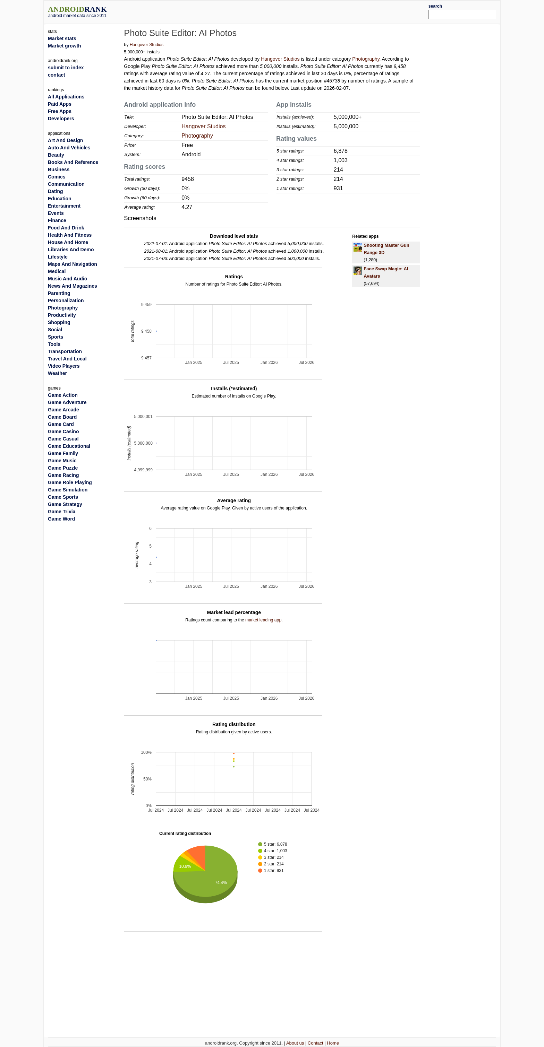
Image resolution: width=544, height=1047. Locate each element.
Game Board (62, 417)
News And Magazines (72, 286)
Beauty (56, 155)
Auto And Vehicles (69, 147)
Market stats (62, 38)
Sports (55, 337)
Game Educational (69, 446)
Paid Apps (59, 104)
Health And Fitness (70, 235)
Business (58, 169)
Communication (66, 184)
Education (59, 198)
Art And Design (65, 140)
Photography (365, 59)
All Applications (66, 96)
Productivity (62, 315)
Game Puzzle (63, 468)
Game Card (61, 424)
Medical (57, 271)
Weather (57, 373)
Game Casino (63, 431)
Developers (61, 118)
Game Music (62, 460)
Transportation (65, 351)
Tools (54, 344)
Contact (315, 1043)
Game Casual (63, 439)
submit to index (66, 67)
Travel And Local (67, 358)
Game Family (63, 453)
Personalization (66, 300)
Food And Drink (66, 227)
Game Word (61, 519)
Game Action (63, 395)
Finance (57, 220)
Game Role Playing (70, 482)
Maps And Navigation (72, 264)
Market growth (64, 46)
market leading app (263, 620)
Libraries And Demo (71, 249)
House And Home (68, 242)
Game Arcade (63, 409)
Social (55, 329)
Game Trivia (61, 511)
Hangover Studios (146, 44)
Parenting (59, 293)
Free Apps (59, 111)
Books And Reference (73, 162)
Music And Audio (67, 278)
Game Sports (63, 497)
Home (333, 1043)
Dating (55, 191)
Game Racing (63, 475)
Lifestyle (58, 257)
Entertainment (64, 206)
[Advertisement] (291, 11)
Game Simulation (67, 489)
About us (295, 1043)
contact (56, 75)
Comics (57, 177)
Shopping (59, 322)
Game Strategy (65, 504)
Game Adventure (67, 402)
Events (56, 213)
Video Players (64, 366)
